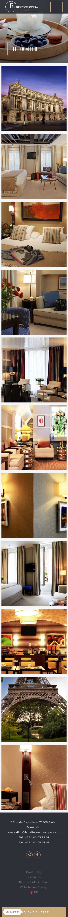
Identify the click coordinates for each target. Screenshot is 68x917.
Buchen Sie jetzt (34, 912)
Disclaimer (34, 877)
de (36, 892)
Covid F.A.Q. (34, 872)
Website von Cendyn (34, 887)
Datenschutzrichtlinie (34, 882)
